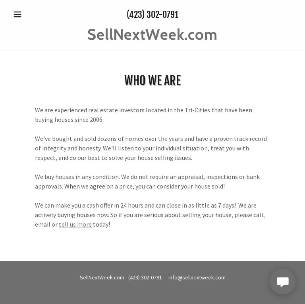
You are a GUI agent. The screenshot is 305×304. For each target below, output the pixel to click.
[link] (152, 37)
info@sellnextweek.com (197, 277)
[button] (31, 14)
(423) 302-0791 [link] (152, 14)
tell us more (75, 224)
